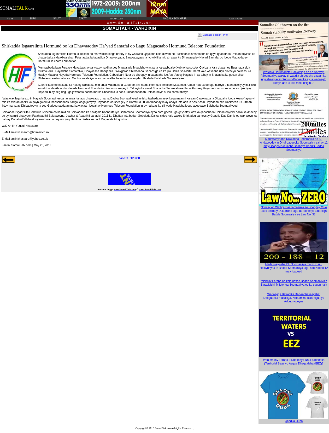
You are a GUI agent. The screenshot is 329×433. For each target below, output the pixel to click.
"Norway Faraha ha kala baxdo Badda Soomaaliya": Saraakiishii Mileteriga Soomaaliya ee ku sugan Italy (294, 282)
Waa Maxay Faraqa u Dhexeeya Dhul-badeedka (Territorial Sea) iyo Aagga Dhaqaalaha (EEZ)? (293, 361)
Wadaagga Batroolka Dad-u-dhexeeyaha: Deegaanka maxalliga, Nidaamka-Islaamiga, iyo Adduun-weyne (293, 298)
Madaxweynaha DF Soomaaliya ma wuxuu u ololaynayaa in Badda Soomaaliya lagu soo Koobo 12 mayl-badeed (294, 266)
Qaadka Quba (293, 420)
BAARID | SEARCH (129, 158)
